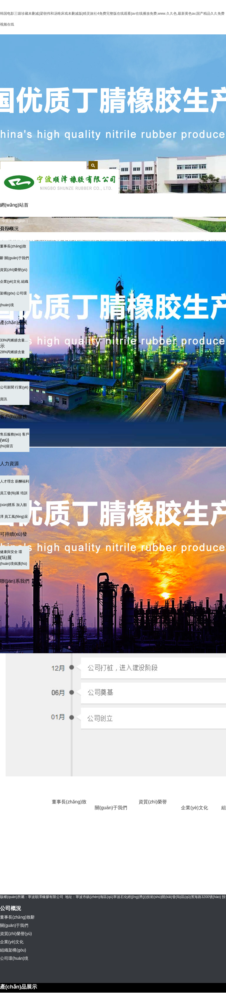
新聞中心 (9, 369)
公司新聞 (7, 387)
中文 (5, 221)
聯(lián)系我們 (14, 581)
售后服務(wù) (10, 434)
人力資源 (9, 463)
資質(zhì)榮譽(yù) (13, 270)
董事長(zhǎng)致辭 (69, 807)
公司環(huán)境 (14, 958)
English (19, 221)
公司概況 (9, 228)
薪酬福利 (22, 481)
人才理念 (7, 481)
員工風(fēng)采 (16, 517)
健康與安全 (9, 552)
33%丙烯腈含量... (14, 340)
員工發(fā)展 (9, 493)
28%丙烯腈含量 (12, 352)
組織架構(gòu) (13, 950)
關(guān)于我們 (16, 258)
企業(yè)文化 (10, 281)
